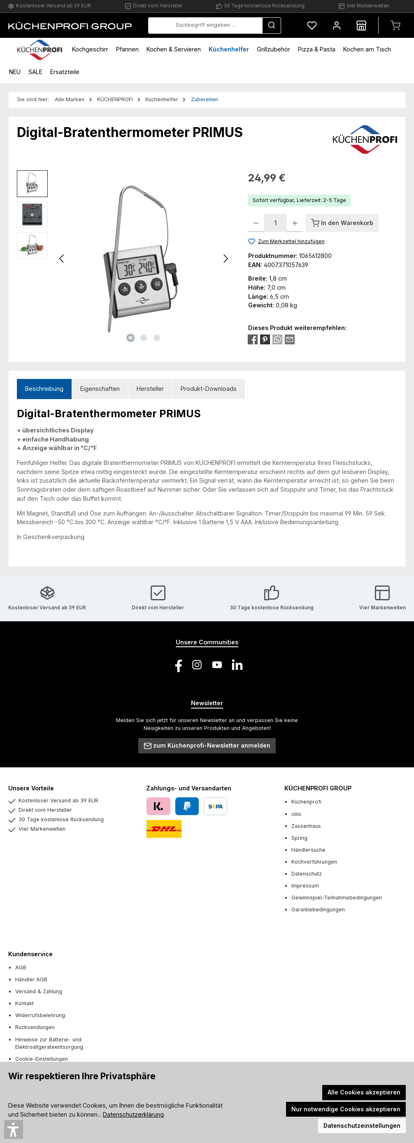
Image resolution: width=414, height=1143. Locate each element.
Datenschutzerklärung (133, 1114)
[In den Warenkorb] (342, 223)
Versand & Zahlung (38, 991)
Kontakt (24, 1003)
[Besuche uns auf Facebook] (176, 664)
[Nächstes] (225, 258)
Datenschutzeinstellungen (361, 1125)
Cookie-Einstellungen (41, 1059)
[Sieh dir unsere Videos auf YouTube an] (217, 664)
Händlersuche (308, 850)
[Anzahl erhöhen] (295, 223)
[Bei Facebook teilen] (253, 338)
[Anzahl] (275, 223)
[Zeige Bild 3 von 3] (157, 338)
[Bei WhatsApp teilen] (277, 338)
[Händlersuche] (361, 25)
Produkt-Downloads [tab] (209, 388)
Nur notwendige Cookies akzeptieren (345, 1109)
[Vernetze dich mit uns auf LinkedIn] (237, 664)
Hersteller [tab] (150, 388)
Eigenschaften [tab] (100, 388)
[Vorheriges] (62, 258)
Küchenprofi (306, 802)
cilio (296, 814)
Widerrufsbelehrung (40, 1015)
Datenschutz (306, 874)
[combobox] (205, 25)
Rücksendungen (35, 1027)
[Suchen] (271, 25)
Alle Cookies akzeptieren (364, 1092)
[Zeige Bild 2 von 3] (143, 338)
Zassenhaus (306, 826)
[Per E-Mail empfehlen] (290, 338)
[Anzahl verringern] (256, 223)
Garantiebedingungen (318, 909)
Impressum (305, 886)
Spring (299, 838)
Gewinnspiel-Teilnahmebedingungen (336, 897)
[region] (124, 258)
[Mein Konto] (336, 25)
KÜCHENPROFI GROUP (317, 788)
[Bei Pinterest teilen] (265, 338)
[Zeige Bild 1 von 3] (130, 338)
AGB (20, 967)
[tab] (44, 389)
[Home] (39, 49)
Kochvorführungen (314, 862)
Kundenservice (30, 953)
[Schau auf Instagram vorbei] (197, 664)
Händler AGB (31, 979)
